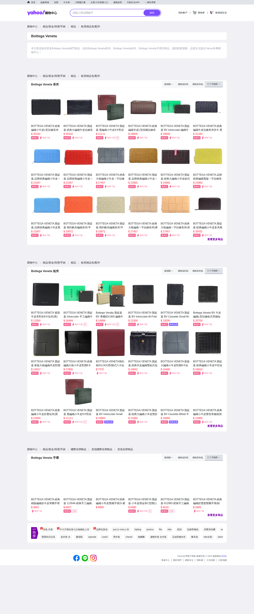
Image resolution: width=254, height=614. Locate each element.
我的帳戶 (182, 12)
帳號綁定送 (221, 12)
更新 (224, 556)
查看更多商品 (215, 239)
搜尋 (152, 12)
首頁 (33, 2)
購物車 (201, 12)
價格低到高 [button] (183, 84)
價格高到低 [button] (197, 84)
